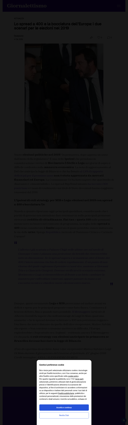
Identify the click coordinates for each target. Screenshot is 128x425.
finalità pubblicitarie (66, 393)
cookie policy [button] (73, 376)
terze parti (79, 379)
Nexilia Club (64, 415)
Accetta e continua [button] (64, 407)
